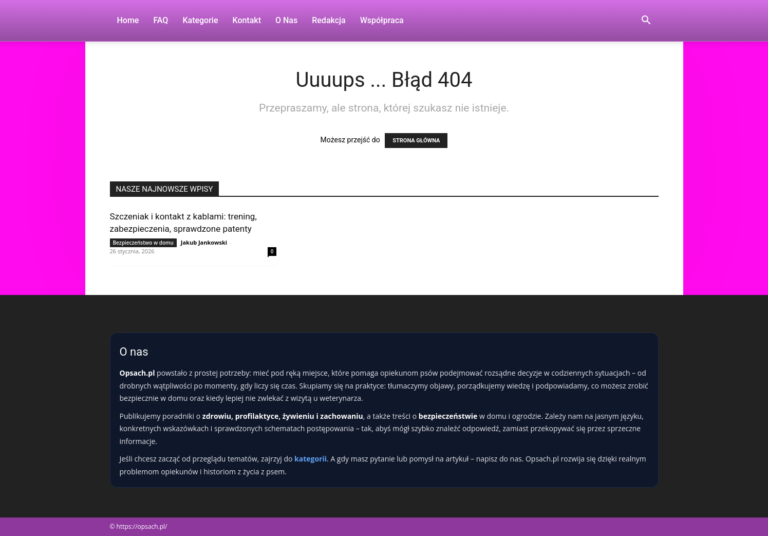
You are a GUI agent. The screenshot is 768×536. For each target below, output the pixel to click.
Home (128, 20)
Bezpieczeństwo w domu (143, 242)
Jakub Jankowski (204, 242)
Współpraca (382, 20)
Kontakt (246, 20)
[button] (646, 21)
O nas (286, 20)
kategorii (310, 459)
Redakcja (328, 20)
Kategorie (200, 20)
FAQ (160, 20)
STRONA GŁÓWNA (416, 140)
